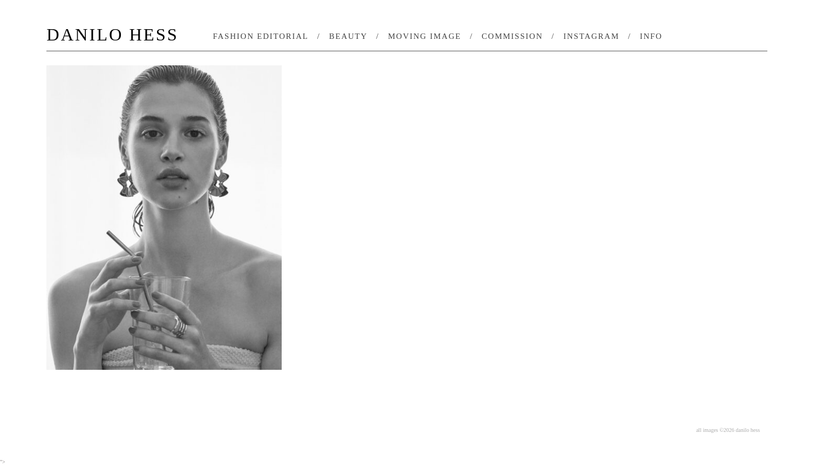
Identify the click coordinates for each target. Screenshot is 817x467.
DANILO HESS (112, 35)
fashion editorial (261, 36)
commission (512, 36)
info (651, 36)
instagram (591, 36)
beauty (348, 36)
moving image (424, 36)
